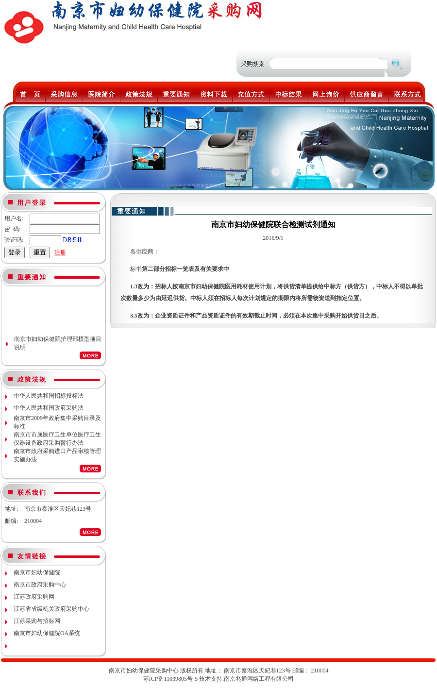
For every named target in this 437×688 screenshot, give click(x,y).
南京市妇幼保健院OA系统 (47, 633)
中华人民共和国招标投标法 (49, 395)
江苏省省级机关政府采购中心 (51, 608)
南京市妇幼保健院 (37, 572)
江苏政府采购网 (34, 596)
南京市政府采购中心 (40, 584)
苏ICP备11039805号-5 (170, 678)
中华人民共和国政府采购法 (49, 407)
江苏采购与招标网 (37, 621)
